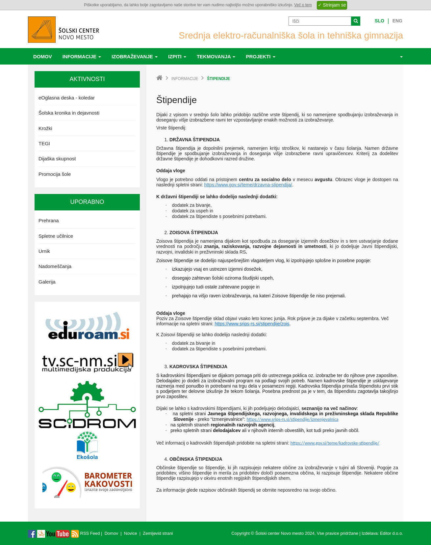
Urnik (44, 251)
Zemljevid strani (158, 533)
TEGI (44, 143)
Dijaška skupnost (57, 158)
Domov (42, 56)
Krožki (45, 128)
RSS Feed (85, 533)
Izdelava (369, 533)
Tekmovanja (216, 56)
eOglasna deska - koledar (66, 97)
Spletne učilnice (55, 236)
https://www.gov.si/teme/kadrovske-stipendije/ (335, 443)
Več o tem (303, 5)
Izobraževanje (135, 56)
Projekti (260, 56)
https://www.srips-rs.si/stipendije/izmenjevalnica (293, 419)
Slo (379, 20)
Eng (397, 20)
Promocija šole (54, 174)
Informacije (82, 56)
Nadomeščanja (54, 266)
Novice (130, 533)
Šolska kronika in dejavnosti (68, 113)
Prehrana (48, 220)
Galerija (47, 282)
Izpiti (177, 56)
